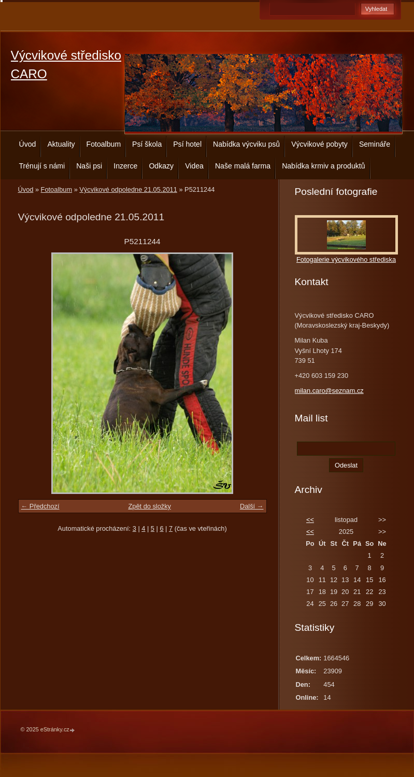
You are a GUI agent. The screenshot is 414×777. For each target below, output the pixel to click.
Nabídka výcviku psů (246, 144)
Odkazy (161, 166)
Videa (194, 166)
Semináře (374, 144)
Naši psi (89, 166)
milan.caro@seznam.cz (329, 390)
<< (310, 520)
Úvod (27, 144)
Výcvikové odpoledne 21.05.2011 (128, 189)
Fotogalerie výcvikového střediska (346, 259)
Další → (252, 506)
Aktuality (61, 144)
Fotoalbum (104, 144)
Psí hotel (187, 144)
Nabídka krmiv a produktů (323, 166)
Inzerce (125, 166)
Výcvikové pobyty (319, 144)
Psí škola (147, 144)
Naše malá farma (242, 166)
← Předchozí (40, 506)
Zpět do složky (149, 506)
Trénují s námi (42, 166)
